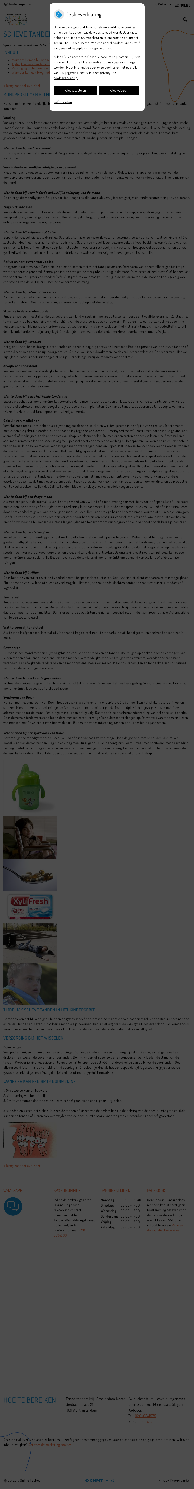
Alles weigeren (119, 90)
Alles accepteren (75, 90)
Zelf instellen (63, 102)
